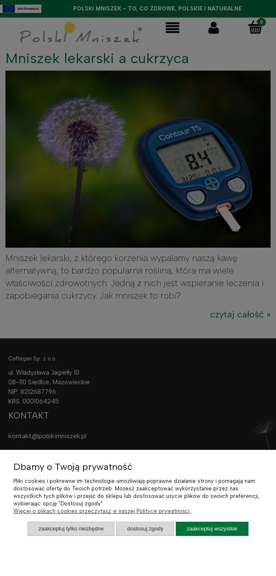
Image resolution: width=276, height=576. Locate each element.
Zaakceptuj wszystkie (212, 528)
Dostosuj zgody (145, 528)
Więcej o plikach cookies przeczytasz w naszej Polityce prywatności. (102, 511)
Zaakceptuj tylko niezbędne (71, 528)
